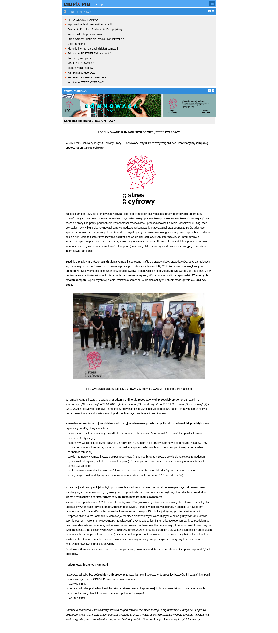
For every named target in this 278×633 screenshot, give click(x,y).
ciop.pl (99, 4)
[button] (212, 3)
